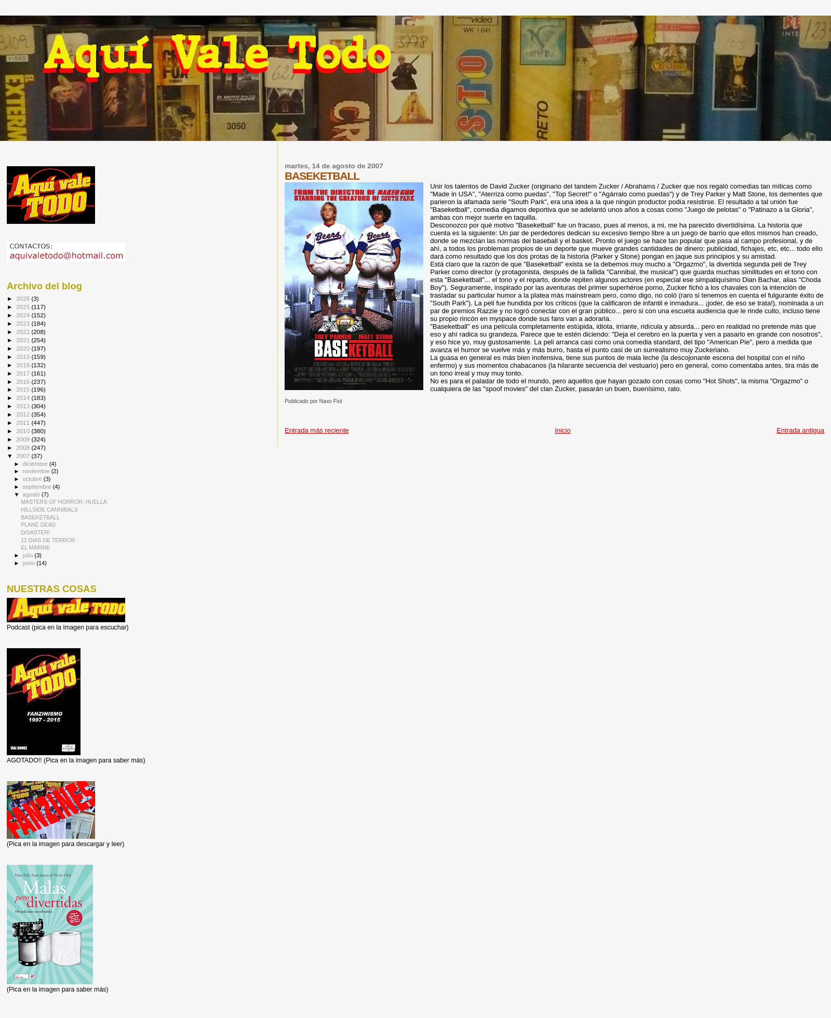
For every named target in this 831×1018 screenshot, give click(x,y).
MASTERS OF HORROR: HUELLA (64, 502)
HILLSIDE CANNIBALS (49, 509)
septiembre (38, 487)
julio (29, 555)
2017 (23, 373)
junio (30, 563)
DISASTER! (35, 532)
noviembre (37, 471)
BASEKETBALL (40, 517)
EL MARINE (35, 547)
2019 (23, 356)
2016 (23, 381)
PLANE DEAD (38, 524)
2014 (23, 397)
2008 (23, 447)
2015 (23, 389)
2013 (23, 406)
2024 (23, 315)
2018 (23, 364)
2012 (23, 414)
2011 (23, 422)
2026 (23, 298)
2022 (23, 331)
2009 (23, 439)
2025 (23, 306)
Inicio (562, 430)
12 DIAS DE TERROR (48, 540)
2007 (23, 455)
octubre (33, 479)
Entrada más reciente (317, 430)
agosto (32, 494)
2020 (23, 348)
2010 (23, 430)
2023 (23, 323)
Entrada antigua (800, 430)
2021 (23, 340)
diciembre (36, 464)
